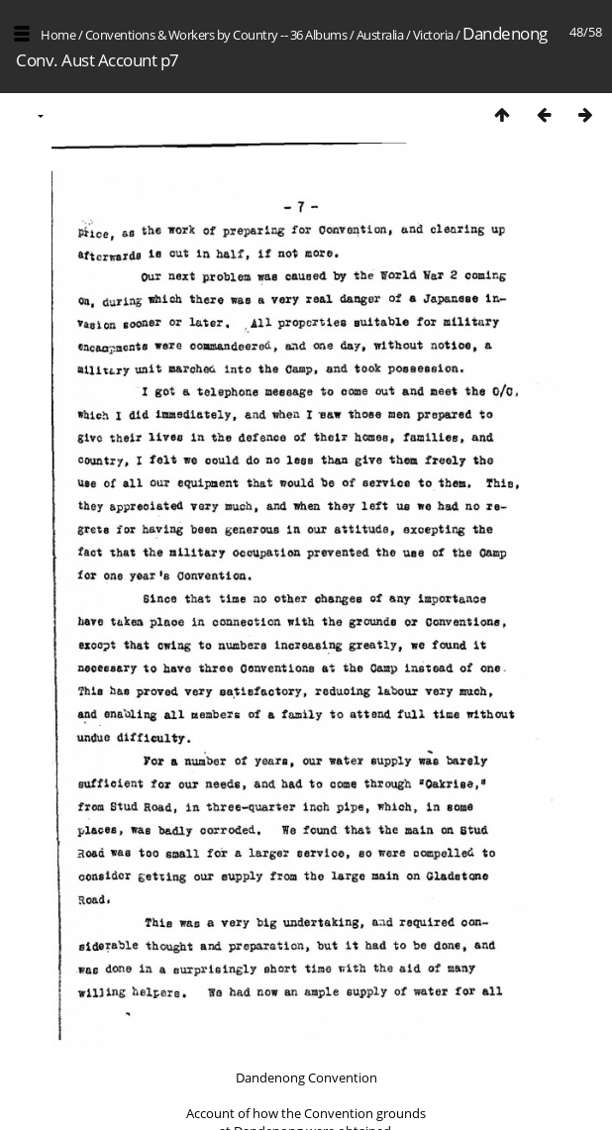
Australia (380, 35)
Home (58, 35)
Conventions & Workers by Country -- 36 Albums (216, 35)
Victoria (433, 35)
